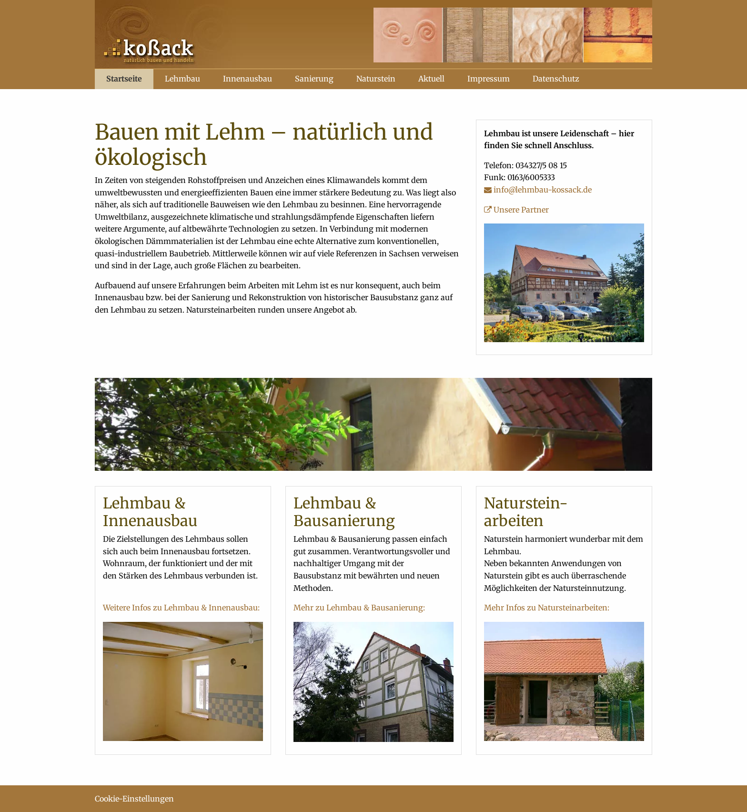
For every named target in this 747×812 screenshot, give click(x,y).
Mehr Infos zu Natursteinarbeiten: (546, 607)
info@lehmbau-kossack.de (538, 189)
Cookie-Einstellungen (134, 798)
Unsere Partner (516, 209)
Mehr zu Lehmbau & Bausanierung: (359, 607)
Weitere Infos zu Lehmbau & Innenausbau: (181, 607)
